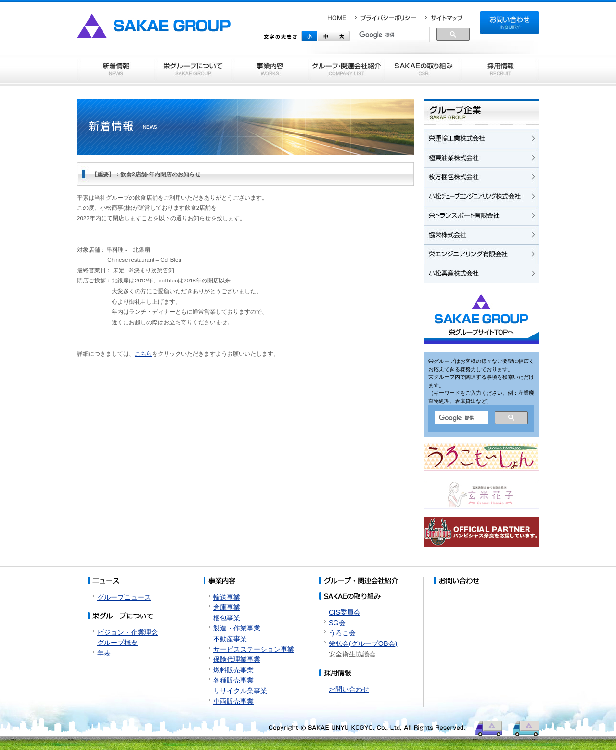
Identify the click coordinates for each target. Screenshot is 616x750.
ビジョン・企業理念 (127, 632)
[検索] (392, 35)
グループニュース (124, 597)
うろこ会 (342, 633)
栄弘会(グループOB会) (363, 643)
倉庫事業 (226, 607)
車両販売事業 (233, 701)
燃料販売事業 (233, 670)
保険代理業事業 (236, 659)
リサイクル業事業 (240, 691)
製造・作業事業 (236, 628)
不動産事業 (230, 639)
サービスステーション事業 (253, 649)
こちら (143, 354)
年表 (104, 653)
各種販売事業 (233, 680)
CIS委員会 (344, 612)
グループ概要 (117, 642)
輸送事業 (226, 597)
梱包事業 (226, 618)
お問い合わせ (349, 689)
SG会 (337, 623)
